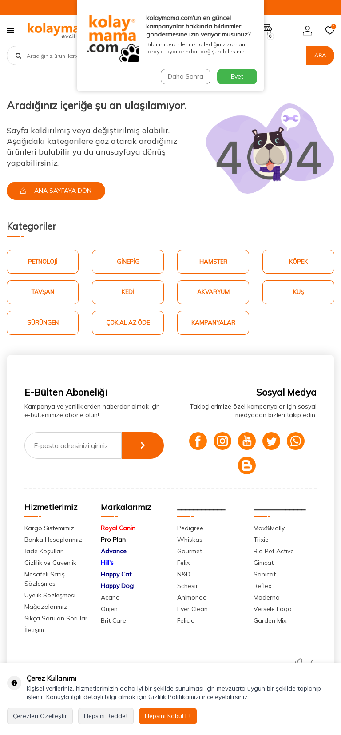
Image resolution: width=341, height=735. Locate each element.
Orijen (109, 609)
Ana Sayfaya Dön (55, 191)
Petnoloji (42, 261)
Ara (320, 55)
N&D (183, 574)
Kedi (128, 291)
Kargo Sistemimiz (49, 528)
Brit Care (113, 620)
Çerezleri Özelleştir (40, 716)
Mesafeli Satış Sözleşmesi (44, 579)
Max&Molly (269, 528)
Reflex (262, 586)
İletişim (34, 630)
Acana (110, 597)
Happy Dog (117, 586)
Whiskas (189, 540)
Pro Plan (113, 540)
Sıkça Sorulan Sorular (55, 618)
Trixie (261, 540)
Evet (237, 76)
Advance (114, 551)
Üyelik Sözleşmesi (49, 595)
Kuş (298, 291)
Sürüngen (43, 322)
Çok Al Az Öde (128, 322)
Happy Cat (116, 574)
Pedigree (190, 528)
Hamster (213, 261)
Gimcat (264, 563)
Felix (183, 563)
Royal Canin (118, 528)
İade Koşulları (44, 551)
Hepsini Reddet (106, 716)
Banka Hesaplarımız (53, 540)
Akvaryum (213, 291)
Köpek (298, 261)
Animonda (192, 597)
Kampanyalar (213, 322)
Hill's (107, 563)
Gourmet (189, 551)
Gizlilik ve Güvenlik (50, 563)
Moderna (267, 597)
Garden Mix (270, 620)
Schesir (187, 586)
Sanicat (265, 574)
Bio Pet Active (274, 551)
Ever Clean (192, 609)
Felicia (186, 620)
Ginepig (128, 261)
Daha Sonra (185, 76)
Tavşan (43, 291)
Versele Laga (273, 609)
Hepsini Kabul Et (168, 716)
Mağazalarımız (45, 607)
